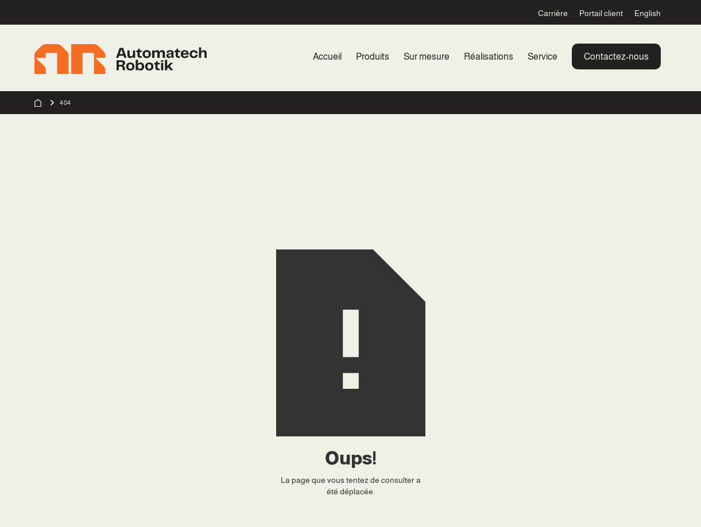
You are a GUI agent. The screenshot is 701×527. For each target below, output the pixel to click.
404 (65, 102)
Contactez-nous (616, 56)
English (647, 13)
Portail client (601, 13)
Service (542, 56)
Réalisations (488, 56)
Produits (372, 56)
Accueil (327, 56)
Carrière (553, 13)
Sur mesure (427, 56)
